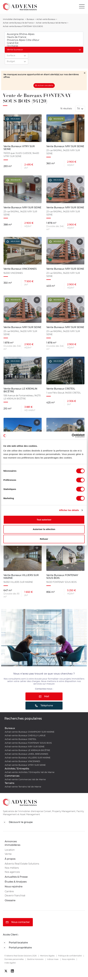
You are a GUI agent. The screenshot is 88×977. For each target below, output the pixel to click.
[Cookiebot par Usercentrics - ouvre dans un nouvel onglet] (72, 436)
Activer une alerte (45, 85)
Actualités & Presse (16, 876)
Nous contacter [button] (18, 922)
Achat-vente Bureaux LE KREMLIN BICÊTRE (27, 750)
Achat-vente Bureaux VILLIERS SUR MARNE (27, 757)
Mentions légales (47, 956)
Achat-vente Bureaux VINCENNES (22, 761)
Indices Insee (52, 959)
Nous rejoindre (14, 886)
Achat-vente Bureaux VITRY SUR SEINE (25, 765)
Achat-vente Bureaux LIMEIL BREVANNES (26, 754)
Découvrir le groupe (18, 822)
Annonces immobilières (12, 843)
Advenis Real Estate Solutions (22, 863)
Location (10, 849)
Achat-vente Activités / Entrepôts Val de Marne (29, 772)
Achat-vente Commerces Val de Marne (25, 779)
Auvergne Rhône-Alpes (44, 34)
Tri (78, 108)
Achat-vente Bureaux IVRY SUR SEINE (24, 746)
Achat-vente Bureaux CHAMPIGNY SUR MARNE (29, 732)
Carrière (9, 891)
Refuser (44, 539)
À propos (10, 858)
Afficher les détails (69, 510)
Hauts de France (44, 37)
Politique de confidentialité (70, 956)
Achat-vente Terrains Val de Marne (23, 786)
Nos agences (12, 872)
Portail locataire (15, 942)
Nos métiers (12, 867)
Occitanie (44, 46)
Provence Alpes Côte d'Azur (44, 40)
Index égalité (10, 963)
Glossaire (10, 900)
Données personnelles (14, 959)
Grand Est (44, 43)
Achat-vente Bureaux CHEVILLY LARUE (25, 735)
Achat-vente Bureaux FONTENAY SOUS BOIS (28, 743)
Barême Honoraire (35, 959)
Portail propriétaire (17, 947)
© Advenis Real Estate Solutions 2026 (20, 956)
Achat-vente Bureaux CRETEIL (20, 739)
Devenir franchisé (15, 895)
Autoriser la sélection (44, 529)
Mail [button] (44, 696)
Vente (8, 854)
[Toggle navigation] (82, 6)
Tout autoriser (44, 519)
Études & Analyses (16, 881)
